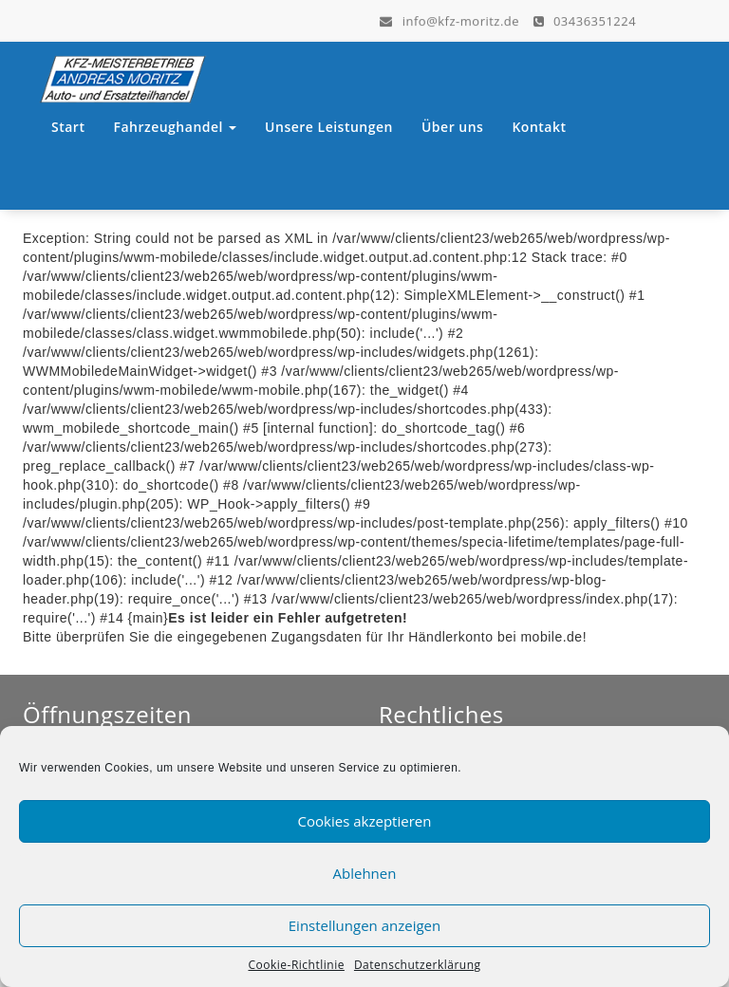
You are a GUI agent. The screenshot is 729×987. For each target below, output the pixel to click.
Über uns (452, 127)
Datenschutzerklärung (417, 965)
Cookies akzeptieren (365, 820)
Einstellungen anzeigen (364, 925)
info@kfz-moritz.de (449, 19)
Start (67, 127)
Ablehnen (365, 873)
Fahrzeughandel (174, 127)
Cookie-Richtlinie (296, 965)
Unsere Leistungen (329, 127)
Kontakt (539, 127)
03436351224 (585, 19)
